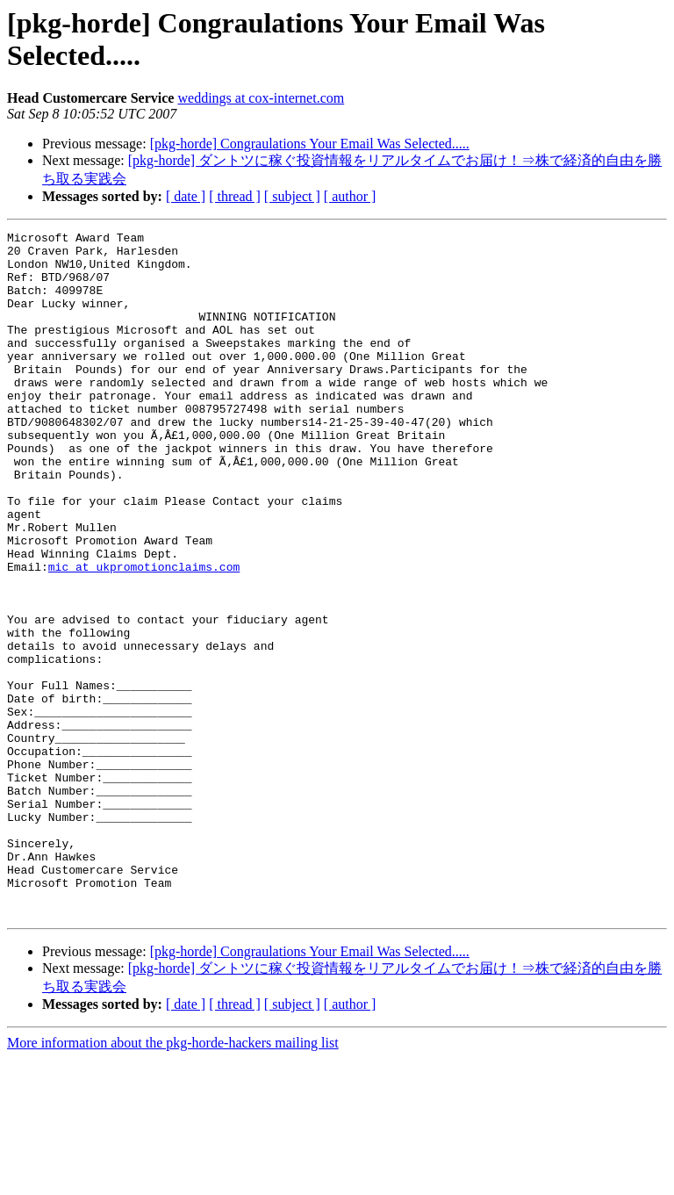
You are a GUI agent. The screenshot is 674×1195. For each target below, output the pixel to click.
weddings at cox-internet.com (260, 97)
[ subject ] (292, 196)
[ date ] (185, 196)
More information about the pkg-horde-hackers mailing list (173, 1179)
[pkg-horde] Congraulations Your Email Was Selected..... (310, 143)
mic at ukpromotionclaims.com (144, 635)
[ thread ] (235, 196)
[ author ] (350, 196)
